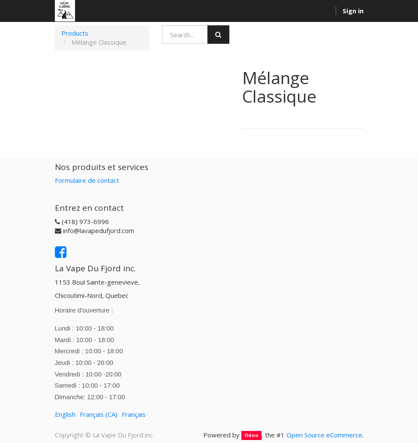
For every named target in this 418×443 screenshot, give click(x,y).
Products (74, 33)
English (65, 414)
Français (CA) (98, 414)
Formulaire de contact (87, 180)
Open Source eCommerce (324, 435)
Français (134, 414)
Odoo (251, 435)
